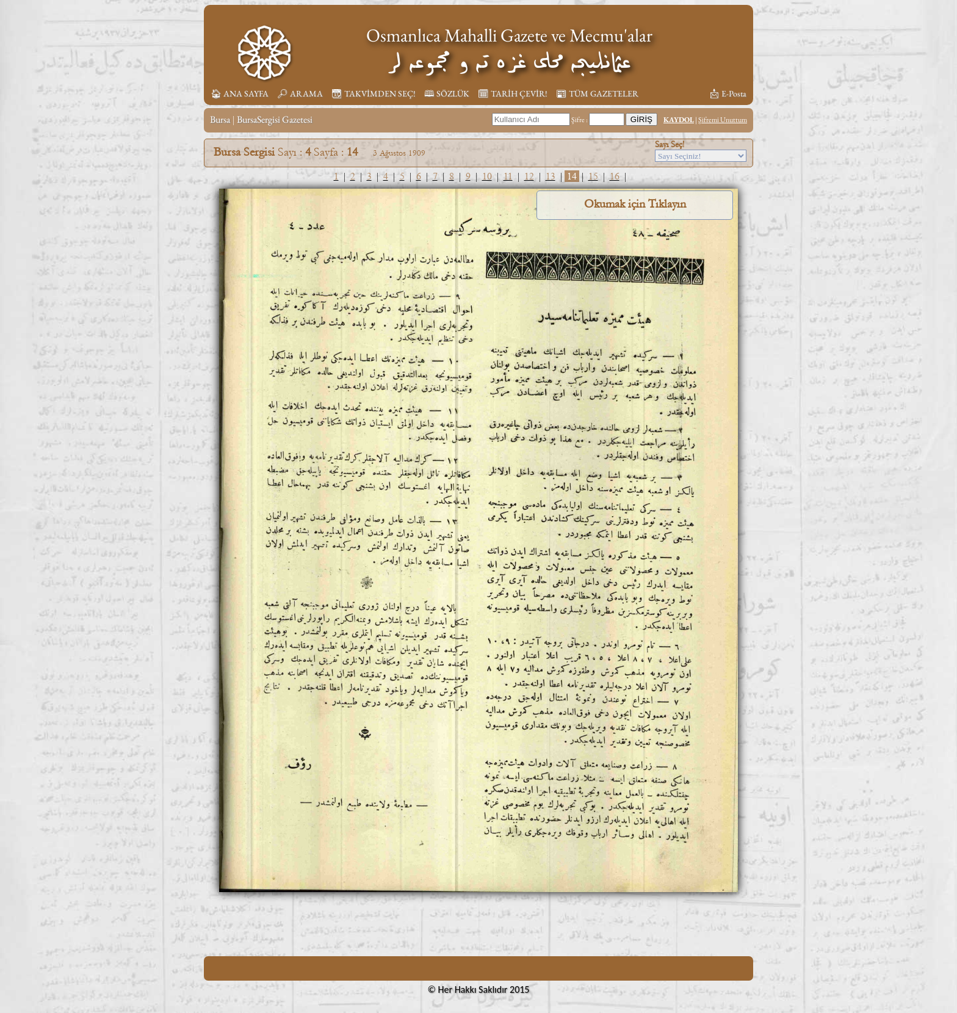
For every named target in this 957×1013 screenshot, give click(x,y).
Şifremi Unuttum (722, 120)
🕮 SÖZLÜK (446, 93)
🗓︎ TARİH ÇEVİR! (512, 93)
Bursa (220, 119)
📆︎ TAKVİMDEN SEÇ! (373, 93)
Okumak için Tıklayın (635, 204)
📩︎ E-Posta (727, 93)
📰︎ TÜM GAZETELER (597, 93)
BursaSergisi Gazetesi (274, 119)
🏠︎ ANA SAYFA (240, 93)
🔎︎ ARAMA (300, 93)
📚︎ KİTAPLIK (673, 93)
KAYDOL (678, 120)
